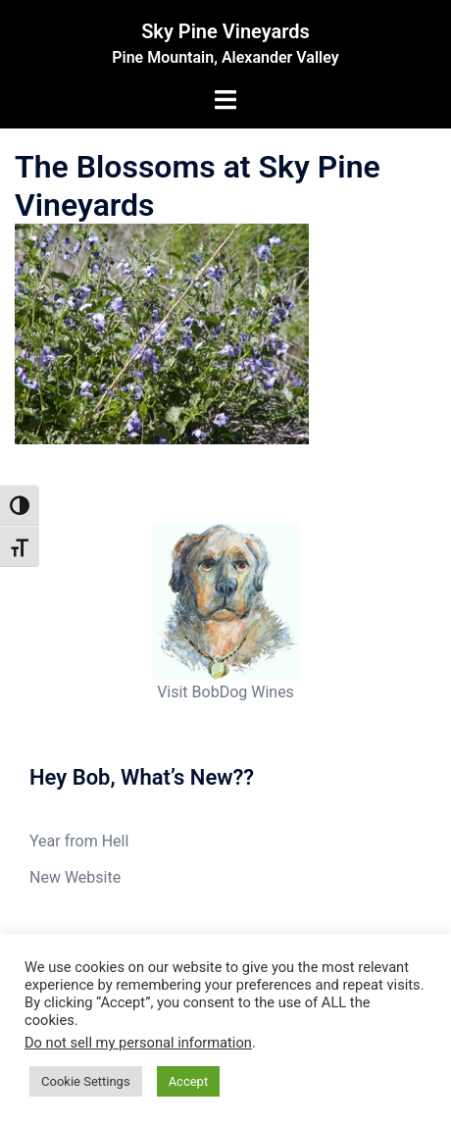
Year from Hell (78, 841)
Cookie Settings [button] (85, 1081)
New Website (75, 877)
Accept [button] (189, 1081)
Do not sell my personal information (138, 1042)
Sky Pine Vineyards (225, 31)
